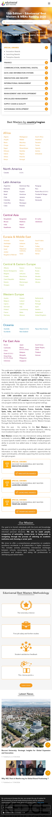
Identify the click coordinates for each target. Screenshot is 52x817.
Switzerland (39, 312)
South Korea (39, 345)
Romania (38, 268)
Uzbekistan (38, 222)
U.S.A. (22, 173)
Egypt (6, 148)
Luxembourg (24, 309)
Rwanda (22, 157)
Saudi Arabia (39, 241)
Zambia (37, 151)
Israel (5, 249)
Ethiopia (6, 151)
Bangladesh (7, 219)
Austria (6, 298)
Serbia (37, 274)
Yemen (37, 254)
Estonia (6, 282)
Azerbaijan (7, 243)
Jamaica (22, 197)
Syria (36, 243)
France (6, 312)
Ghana (6, 157)
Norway (37, 301)
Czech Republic (9, 279)
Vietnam (38, 355)
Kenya (6, 159)
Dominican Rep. (25, 186)
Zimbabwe (38, 154)
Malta (21, 312)
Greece (22, 298)
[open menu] (49, 3)
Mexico (22, 200)
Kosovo (22, 268)
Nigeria (22, 154)
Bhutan (6, 222)
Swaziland (38, 140)
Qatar (21, 254)
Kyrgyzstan (23, 219)
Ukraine (37, 282)
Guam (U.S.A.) (8, 353)
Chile (5, 197)
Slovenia (38, 279)
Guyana (22, 192)
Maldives (22, 222)
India (5, 225)
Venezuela (38, 200)
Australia (6, 329)
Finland (6, 309)
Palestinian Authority (23, 250)
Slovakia (37, 276)
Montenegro (24, 282)
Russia (37, 271)
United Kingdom (40, 315)
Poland (22, 285)
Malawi (22, 140)
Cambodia (7, 348)
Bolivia (6, 192)
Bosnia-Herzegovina (10, 271)
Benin (5, 143)
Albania (6, 268)
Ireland (22, 304)
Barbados (7, 189)
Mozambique (24, 148)
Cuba (5, 206)
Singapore (23, 361)
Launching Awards (13, 54)
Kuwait (22, 241)
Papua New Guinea (41, 329)
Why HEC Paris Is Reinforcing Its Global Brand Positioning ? (25, 778)
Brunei (6, 345)
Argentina (7, 186)
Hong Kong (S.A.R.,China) (8, 357)
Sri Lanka (38, 219)
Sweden (37, 309)
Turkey (37, 246)
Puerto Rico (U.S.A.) (41, 192)
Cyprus (6, 304)
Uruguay (38, 197)
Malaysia (22, 352)
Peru (36, 189)
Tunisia (37, 145)
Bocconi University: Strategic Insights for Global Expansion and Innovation (26, 751)
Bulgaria (6, 274)
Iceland (22, 301)
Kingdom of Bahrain (10, 255)
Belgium (6, 301)
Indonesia (7, 361)
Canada (6, 173)
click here (40, 802)
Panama (22, 206)
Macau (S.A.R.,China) (24, 349)
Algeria (6, 137)
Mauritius (23, 143)
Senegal (22, 159)
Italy (21, 307)
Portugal (38, 304)
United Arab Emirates (39, 250)
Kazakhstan (7, 227)
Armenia (6, 241)
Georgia (6, 246)
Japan (21, 345)
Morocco (22, 145)
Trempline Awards (13, 57)
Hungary (6, 285)
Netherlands (39, 298)
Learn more (26, 685)
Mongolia (23, 355)
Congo (6, 145)
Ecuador (22, 189)
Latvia (21, 271)
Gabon (6, 154)
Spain (37, 307)
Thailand (38, 352)
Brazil (5, 194)
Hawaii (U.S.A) (24, 329)
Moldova (22, 279)
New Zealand (24, 332)
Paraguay (38, 186)
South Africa (39, 137)
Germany (7, 315)
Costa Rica (7, 203)
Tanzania (38, 143)
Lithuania (22, 274)
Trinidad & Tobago (41, 194)
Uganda (37, 148)
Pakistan (22, 227)
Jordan (6, 252)
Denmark (7, 307)
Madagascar (24, 137)
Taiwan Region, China (40, 349)
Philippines (23, 358)
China (5, 351)
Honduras (23, 194)
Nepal (21, 225)
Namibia (22, 151)
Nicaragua (23, 203)
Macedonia (23, 276)
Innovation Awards (13, 51)
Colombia (7, 200)
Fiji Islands (7, 332)
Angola (6, 140)
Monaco (22, 315)
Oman (22, 246)
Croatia (6, 276)
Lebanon (22, 243)
